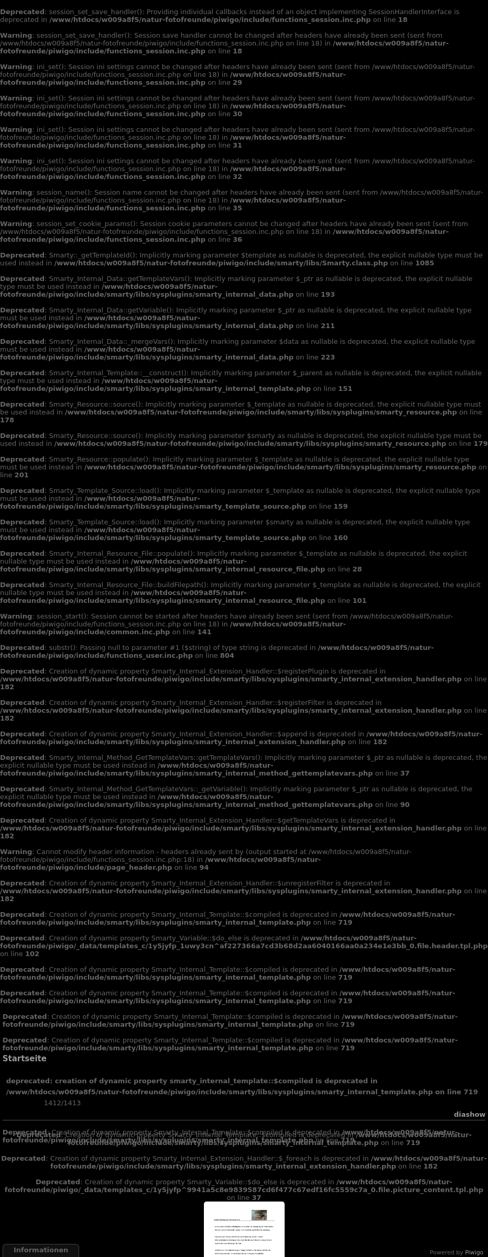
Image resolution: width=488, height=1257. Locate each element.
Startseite (25, 1058)
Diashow (469, 1114)
